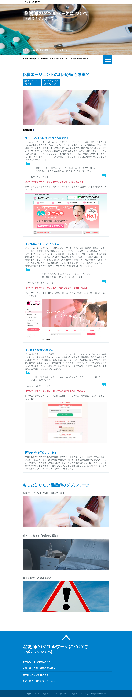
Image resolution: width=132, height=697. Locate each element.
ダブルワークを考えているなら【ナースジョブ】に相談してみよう (54, 182)
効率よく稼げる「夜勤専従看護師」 (42, 535)
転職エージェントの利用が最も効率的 (43, 493)
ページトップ (66, 637)
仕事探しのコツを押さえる (31, 82)
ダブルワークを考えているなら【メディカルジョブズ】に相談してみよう (57, 288)
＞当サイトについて (31, 2)
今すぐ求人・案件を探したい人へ (51, 82)
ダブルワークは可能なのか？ (37, 662)
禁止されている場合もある (37, 578)
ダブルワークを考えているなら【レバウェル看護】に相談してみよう (55, 391)
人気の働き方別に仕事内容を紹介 (39, 668)
